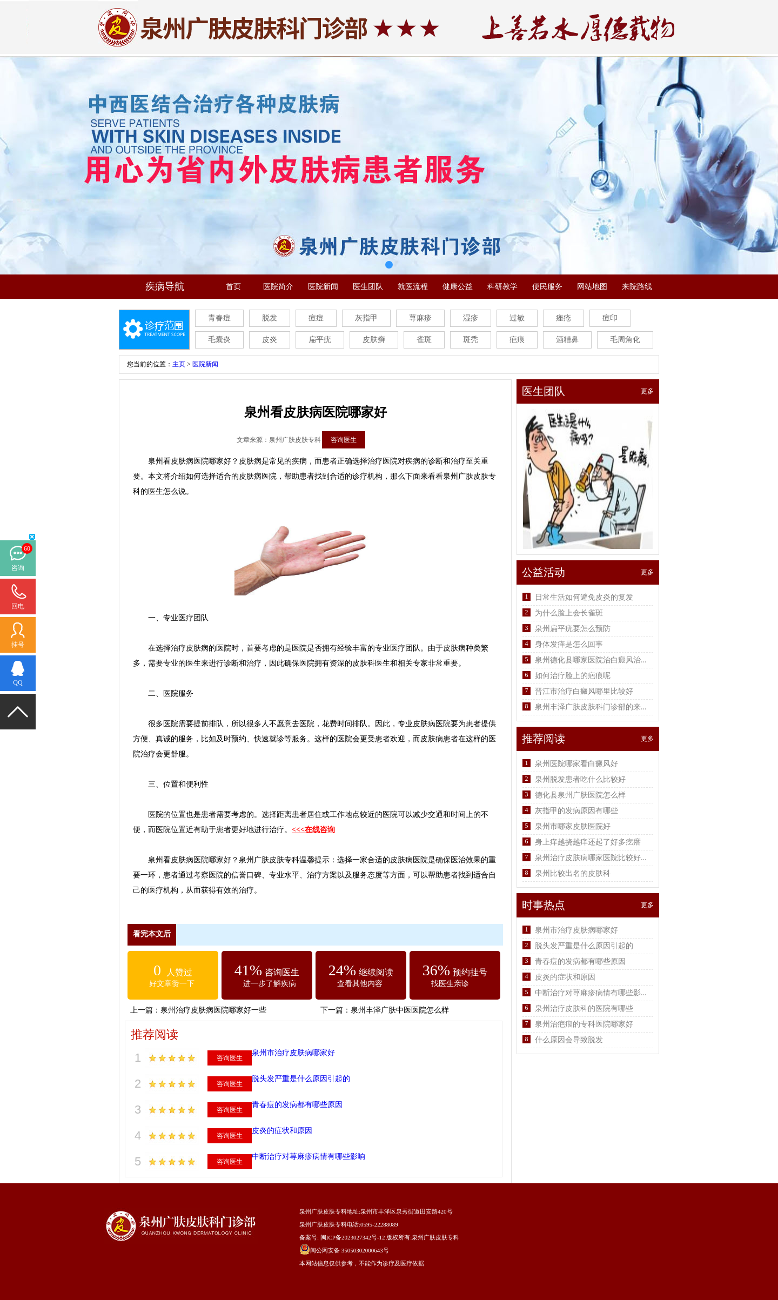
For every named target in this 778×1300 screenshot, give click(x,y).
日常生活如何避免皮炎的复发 (584, 597)
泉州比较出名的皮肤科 (573, 873)
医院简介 (278, 287)
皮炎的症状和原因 (282, 1131)
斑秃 (470, 340)
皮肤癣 (374, 340)
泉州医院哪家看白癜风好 (576, 764)
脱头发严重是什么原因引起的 (301, 1079)
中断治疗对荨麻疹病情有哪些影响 (308, 1156)
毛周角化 (625, 340)
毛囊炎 (219, 340)
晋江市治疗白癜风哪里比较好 (584, 691)
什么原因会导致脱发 (569, 1040)
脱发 (269, 318)
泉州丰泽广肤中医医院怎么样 (400, 1010)
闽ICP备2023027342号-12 (352, 1237)
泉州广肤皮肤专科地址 (329, 1211)
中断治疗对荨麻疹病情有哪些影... (591, 993)
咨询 (17, 568)
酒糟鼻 (567, 340)
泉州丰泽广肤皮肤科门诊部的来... (591, 707)
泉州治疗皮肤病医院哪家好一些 (213, 1010)
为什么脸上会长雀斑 (569, 613)
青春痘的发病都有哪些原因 (297, 1105)
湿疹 (470, 318)
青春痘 (219, 318)
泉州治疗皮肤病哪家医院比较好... (591, 858)
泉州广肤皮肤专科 (435, 1237)
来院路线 (637, 287)
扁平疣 (319, 340)
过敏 (517, 318)
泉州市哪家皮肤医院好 (573, 826)
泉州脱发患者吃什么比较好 (580, 779)
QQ (17, 682)
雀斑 (424, 340)
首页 (233, 287)
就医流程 (413, 287)
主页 (178, 364)
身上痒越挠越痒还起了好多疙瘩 (588, 842)
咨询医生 (344, 440)
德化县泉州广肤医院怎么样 (580, 795)
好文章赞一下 (171, 984)
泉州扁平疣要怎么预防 (573, 629)
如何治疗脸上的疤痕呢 (573, 676)
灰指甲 (366, 318)
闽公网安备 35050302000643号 (349, 1250)
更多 (647, 391)
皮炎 (269, 340)
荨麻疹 (420, 318)
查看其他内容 (360, 984)
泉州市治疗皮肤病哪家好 (293, 1053)
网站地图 (592, 287)
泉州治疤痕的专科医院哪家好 (584, 1024)
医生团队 (368, 287)
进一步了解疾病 (269, 984)
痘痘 (316, 318)
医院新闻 (323, 287)
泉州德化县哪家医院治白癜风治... (591, 660)
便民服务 (547, 287)
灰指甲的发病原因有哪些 (576, 811)
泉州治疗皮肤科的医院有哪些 (584, 1008)
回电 (17, 606)
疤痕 (517, 340)
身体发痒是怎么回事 (569, 644)
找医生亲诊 (450, 984)
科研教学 (502, 287)
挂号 (17, 644)
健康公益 (457, 287)
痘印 (610, 318)
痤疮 (563, 318)
